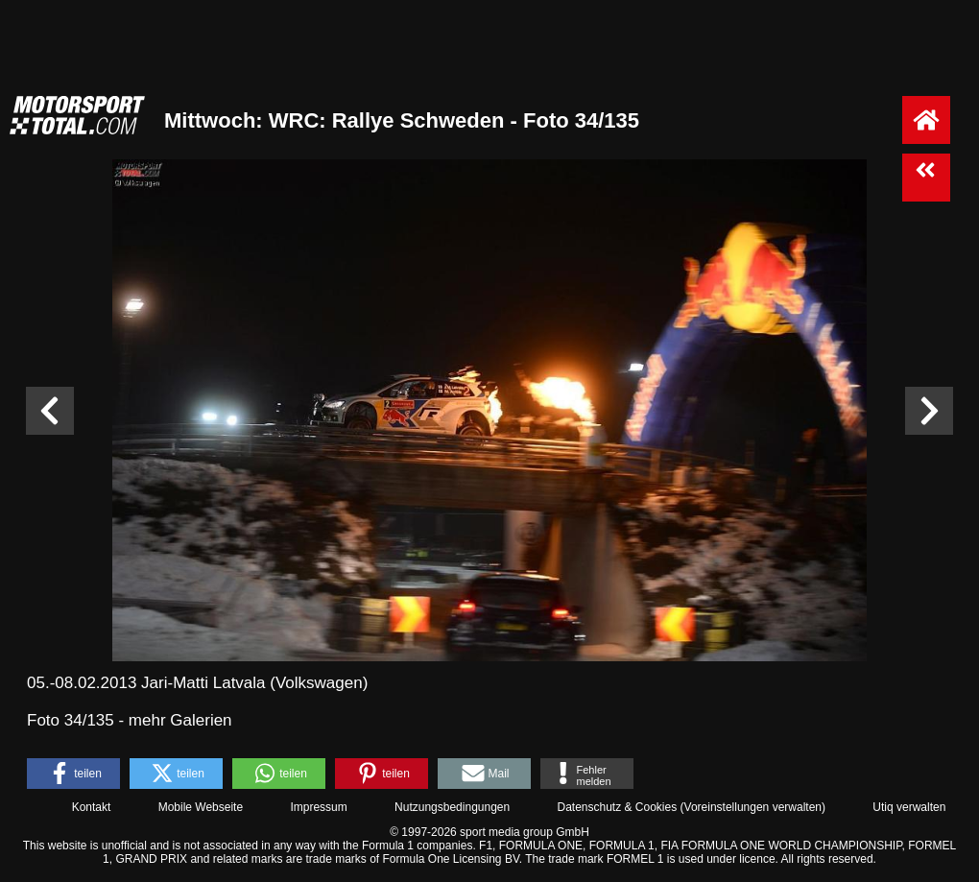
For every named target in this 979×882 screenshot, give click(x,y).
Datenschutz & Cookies (617, 807)
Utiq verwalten (908, 807)
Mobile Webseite (201, 807)
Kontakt (91, 807)
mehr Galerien (180, 720)
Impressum (318, 807)
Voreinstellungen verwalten (753, 807)
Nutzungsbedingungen (452, 807)
